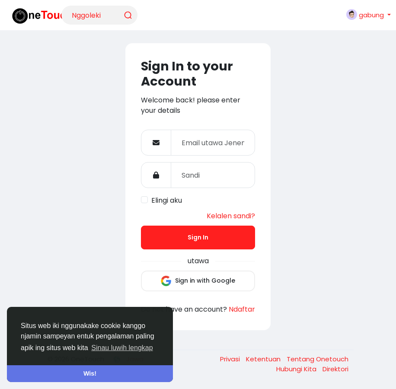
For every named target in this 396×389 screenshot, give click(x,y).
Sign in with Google (198, 281)
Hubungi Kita (297, 368)
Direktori (335, 368)
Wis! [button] (89, 373)
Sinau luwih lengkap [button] (122, 347)
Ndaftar (242, 309)
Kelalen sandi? (231, 216)
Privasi (231, 358)
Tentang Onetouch (317, 358)
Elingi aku (166, 200)
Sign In (198, 237)
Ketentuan (264, 358)
